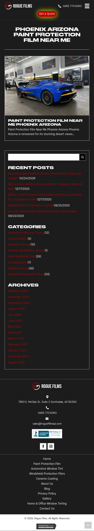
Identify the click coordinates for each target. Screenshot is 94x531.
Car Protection (17, 238)
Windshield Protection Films (26, 274)
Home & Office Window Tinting (47, 503)
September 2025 (19, 303)
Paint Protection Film (21, 256)
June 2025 (15, 321)
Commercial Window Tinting (26, 250)
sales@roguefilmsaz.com (47, 423)
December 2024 (18, 356)
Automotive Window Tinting (26, 232)
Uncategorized (17, 262)
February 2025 (17, 344)
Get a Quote (47, 14)
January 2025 (17, 350)
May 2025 (14, 326)
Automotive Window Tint (47, 468)
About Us (47, 483)
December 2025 (18, 297)
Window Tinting (18, 268)
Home (47, 459)
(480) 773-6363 (72, 6)
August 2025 (16, 309)
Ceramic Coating (19, 244)
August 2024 (16, 362)
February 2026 (17, 291)
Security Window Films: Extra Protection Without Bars (42, 211)
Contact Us (47, 508)
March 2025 (16, 338)
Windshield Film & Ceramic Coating (30, 205)
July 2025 (14, 315)
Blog (47, 488)
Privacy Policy (47, 493)
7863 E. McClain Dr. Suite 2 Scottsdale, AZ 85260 (47, 401)
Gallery (47, 498)
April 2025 (15, 332)
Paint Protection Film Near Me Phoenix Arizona (45, 122)
